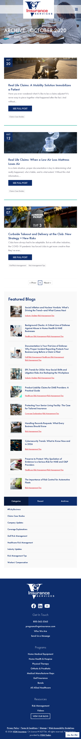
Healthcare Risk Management (36, 336)
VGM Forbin (45, 735)
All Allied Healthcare (40, 687)
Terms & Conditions (29, 728)
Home (7, 36)
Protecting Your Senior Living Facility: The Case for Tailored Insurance (47, 407)
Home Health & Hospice (40, 658)
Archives (65, 501)
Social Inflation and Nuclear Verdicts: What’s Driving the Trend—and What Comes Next (47, 309)
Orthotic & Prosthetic (40, 668)
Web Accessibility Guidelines (61, 728)
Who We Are (40, 631)
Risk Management (40, 705)
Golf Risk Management (17, 265)
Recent (40, 501)
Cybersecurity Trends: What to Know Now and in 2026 (47, 442)
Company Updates (15, 522)
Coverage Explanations (33, 413)
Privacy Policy (13, 728)
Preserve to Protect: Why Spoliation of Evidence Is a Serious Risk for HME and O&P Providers (46, 461)
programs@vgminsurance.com (40, 626)
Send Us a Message (40, 635)
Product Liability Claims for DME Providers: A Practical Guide (47, 389)
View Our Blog (40, 716)
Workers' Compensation (17, 562)
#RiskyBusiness (14, 509)
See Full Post (20, 108)
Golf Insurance (40, 678)
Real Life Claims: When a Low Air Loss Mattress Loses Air (38, 162)
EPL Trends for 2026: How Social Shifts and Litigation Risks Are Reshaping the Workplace (47, 371)
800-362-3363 (40, 621)
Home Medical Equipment (40, 653)
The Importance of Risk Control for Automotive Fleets (47, 481)
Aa (68, 735)
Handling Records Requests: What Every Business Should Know (44, 425)
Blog (17, 36)
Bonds (41, 682)
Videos (40, 710)
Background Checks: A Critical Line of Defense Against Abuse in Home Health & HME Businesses (47, 328)
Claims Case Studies (16, 116)
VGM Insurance (20, 731)
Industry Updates (31, 315)
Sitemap (43, 728)
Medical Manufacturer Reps (40, 673)
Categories (16, 501)
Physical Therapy (40, 663)
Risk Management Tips (37, 265)
